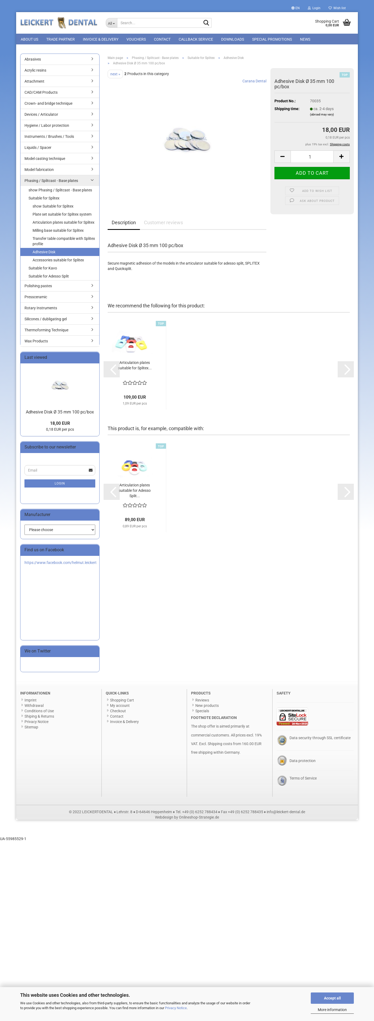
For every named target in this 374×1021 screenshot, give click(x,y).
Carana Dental (254, 84)
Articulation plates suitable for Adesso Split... (135, 493)
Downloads (232, 39)
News (305, 39)
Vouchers (136, 39)
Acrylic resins (35, 73)
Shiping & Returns (39, 719)
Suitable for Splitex (44, 201)
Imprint (30, 703)
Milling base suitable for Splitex (58, 233)
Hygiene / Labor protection (46, 128)
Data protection (303, 764)
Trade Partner (60, 39)
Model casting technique (44, 161)
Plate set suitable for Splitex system (62, 217)
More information (332, 1010)
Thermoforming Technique (46, 333)
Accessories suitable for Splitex (58, 263)
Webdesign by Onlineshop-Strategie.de (187, 820)
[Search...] (111, 23)
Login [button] (314, 8)
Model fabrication (39, 172)
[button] (295, 8)
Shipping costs (220, 747)
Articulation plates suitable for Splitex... (135, 368)
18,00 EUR (60, 426)
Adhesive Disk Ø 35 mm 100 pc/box (60, 414)
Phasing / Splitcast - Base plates (51, 183)
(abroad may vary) (322, 117)
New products (207, 708)
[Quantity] (312, 160)
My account (120, 708)
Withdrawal (34, 708)
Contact (162, 39)
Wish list (337, 8)
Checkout (118, 714)
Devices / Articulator (41, 117)
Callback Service (196, 39)
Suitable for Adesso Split (49, 279)
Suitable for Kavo (43, 271)
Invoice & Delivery (100, 39)
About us (29, 39)
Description (124, 225)
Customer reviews (163, 225)
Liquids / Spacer (37, 150)
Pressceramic (35, 300)
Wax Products (36, 344)
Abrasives (32, 62)
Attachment (34, 84)
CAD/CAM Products (41, 95)
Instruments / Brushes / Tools (49, 139)
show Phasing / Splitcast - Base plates (60, 193)
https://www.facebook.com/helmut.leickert (60, 565)
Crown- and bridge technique (48, 106)
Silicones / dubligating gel (45, 322)
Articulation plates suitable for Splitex (63, 225)
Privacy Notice (176, 1008)
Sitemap (31, 730)
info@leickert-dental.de (286, 815)
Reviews (202, 703)
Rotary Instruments (40, 311)
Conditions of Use (39, 714)
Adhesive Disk (44, 255)
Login (60, 486)
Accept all (332, 998)
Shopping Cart (122, 703)
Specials (202, 714)
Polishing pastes (38, 289)
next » (115, 77)
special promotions (272, 39)
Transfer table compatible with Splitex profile (64, 244)
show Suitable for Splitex (53, 209)
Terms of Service (303, 781)
